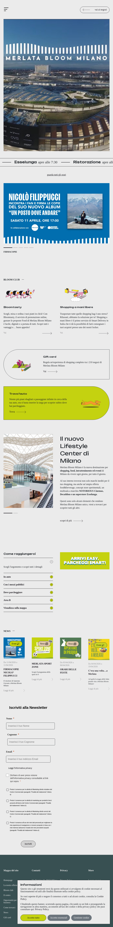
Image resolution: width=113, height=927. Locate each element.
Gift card (7, 917)
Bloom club (8, 890)
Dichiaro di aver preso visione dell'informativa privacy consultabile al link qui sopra (29, 778)
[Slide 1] (8, 262)
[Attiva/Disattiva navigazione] (7, 10)
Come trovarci (9, 907)
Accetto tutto (33, 917)
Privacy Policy (42, 909)
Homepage (8, 880)
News (6, 912)
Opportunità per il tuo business (12, 901)
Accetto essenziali (58, 917)
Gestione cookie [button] (81, 917)
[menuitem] (14, 891)
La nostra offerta (10, 885)
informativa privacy (23, 768)
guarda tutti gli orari (56, 174)
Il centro (7, 895)
